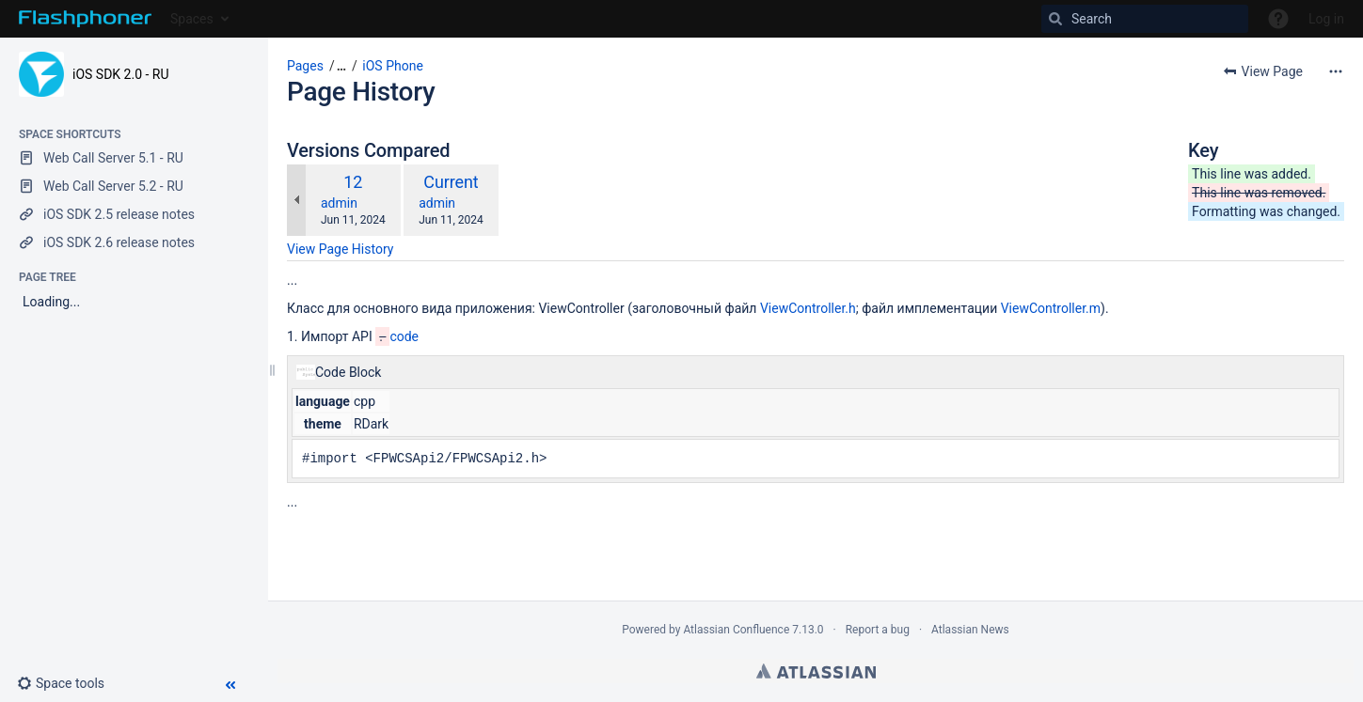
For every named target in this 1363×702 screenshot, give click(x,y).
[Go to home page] (85, 19)
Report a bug (878, 629)
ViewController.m (1051, 308)
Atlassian (816, 671)
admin (339, 203)
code (404, 336)
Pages (305, 65)
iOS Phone (392, 65)
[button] (68, 683)
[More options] (1336, 71)
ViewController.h (808, 308)
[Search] (1144, 19)
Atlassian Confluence (736, 629)
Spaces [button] (192, 18)
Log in (1326, 18)
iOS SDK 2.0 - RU (120, 74)
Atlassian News (970, 629)
